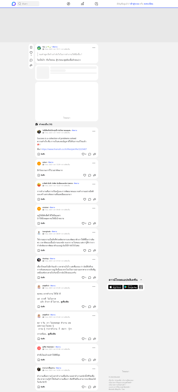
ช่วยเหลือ (118, 380)
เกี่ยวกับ (111, 380)
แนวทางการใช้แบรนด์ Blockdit (119, 387)
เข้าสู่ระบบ (134, 3)
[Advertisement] (89, 25)
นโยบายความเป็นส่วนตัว (117, 385)
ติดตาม (55, 47)
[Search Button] (19, 4)
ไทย (123, 389)
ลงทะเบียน (148, 3)
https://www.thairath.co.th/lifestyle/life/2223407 (64, 149)
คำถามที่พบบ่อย (128, 380)
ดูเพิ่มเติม (65, 301)
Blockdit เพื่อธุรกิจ (115, 389)
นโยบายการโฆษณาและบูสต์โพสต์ (120, 382)
